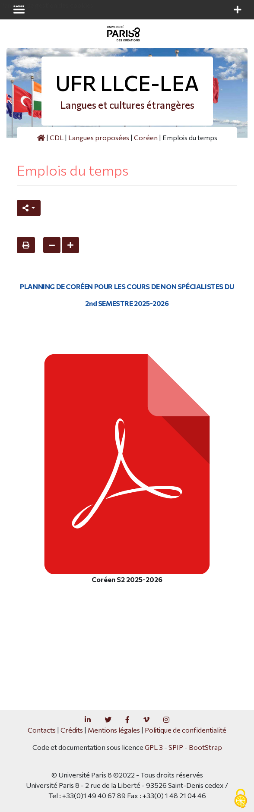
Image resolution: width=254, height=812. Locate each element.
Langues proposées (98, 137)
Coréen (146, 137)
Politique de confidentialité (185, 730)
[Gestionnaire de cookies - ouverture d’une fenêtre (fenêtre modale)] (240, 799)
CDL (57, 137)
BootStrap (205, 747)
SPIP (175, 747)
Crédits (71, 730)
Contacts (42, 730)
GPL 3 (154, 747)
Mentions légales (114, 730)
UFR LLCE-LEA (127, 82)
